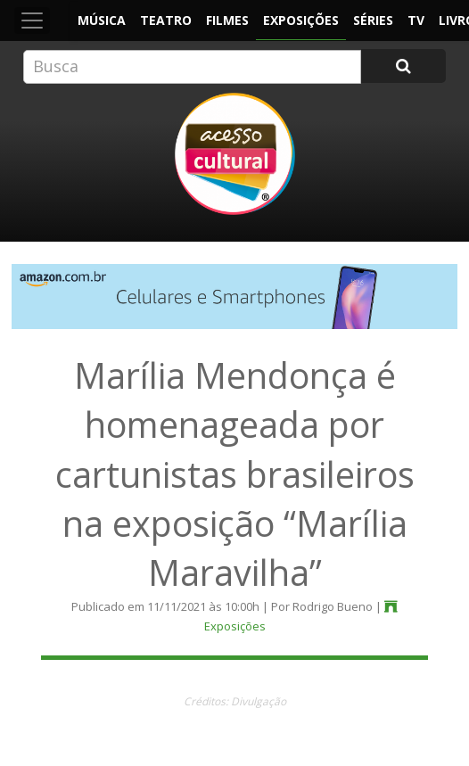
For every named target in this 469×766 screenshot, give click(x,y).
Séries (373, 20)
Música (102, 20)
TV (415, 20)
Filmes (227, 20)
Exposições (301, 20)
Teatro (166, 20)
